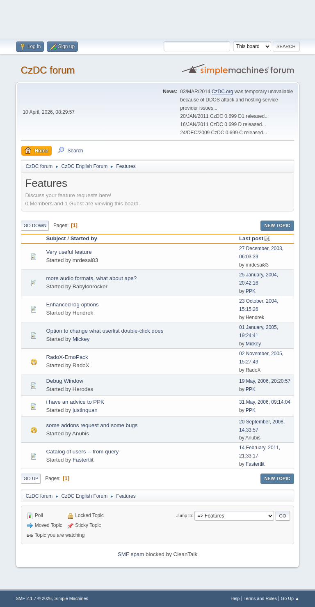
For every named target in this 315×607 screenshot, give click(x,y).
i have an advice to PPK (75, 402)
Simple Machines (71, 598)
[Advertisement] (157, 18)
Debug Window (64, 381)
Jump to (184, 515)
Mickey (81, 339)
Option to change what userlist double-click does (104, 331)
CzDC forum (48, 70)
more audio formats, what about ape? (91, 278)
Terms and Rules (260, 598)
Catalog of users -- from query (82, 451)
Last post (255, 238)
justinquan (85, 410)
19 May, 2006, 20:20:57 (264, 381)
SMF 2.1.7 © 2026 (34, 598)
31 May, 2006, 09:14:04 (264, 402)
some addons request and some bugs (91, 425)
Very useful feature (68, 252)
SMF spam (131, 554)
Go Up (30, 478)
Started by (84, 238)
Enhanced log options (72, 304)
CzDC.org (222, 91)
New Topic (277, 225)
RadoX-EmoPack (67, 357)
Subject (56, 238)
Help (235, 598)
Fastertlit (83, 460)
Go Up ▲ (290, 598)
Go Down (34, 225)
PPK (251, 291)
